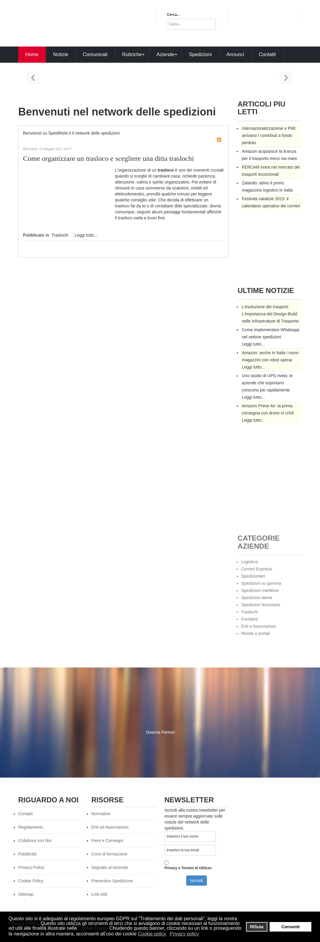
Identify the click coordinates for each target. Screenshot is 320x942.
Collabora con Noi (34, 840)
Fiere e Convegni (107, 840)
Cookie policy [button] (152, 933)
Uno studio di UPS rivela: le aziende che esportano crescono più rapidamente (267, 382)
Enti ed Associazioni (110, 827)
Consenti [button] (290, 926)
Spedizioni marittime (260, 594)
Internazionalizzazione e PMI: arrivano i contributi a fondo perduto (269, 135)
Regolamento (30, 827)
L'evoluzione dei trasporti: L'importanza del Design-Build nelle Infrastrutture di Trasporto (270, 313)
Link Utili (99, 894)
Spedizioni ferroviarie (260, 609)
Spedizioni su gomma (261, 587)
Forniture (249, 623)
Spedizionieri (253, 580)
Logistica (249, 566)
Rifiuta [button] (257, 926)
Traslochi (60, 235)
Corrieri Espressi (256, 573)
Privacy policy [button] (184, 933)
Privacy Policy (23, 923)
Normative (100, 813)
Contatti (25, 813)
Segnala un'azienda (109, 867)
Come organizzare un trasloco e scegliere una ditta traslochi (108, 158)
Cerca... (173, 15)
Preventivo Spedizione (112, 880)
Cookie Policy (92, 928)
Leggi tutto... (86, 235)
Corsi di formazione (109, 854)
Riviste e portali (255, 637)
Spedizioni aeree (256, 601)
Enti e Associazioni (258, 630)
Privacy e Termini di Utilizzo (188, 865)
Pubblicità (27, 854)
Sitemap (25, 894)
